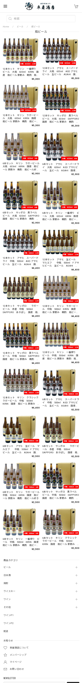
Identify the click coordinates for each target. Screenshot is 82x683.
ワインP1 (9, 615)
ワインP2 (9, 623)
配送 (6, 631)
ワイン (7, 599)
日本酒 (7, 575)
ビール (7, 567)
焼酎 (6, 583)
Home (6, 26)
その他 (7, 607)
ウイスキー (9, 591)
